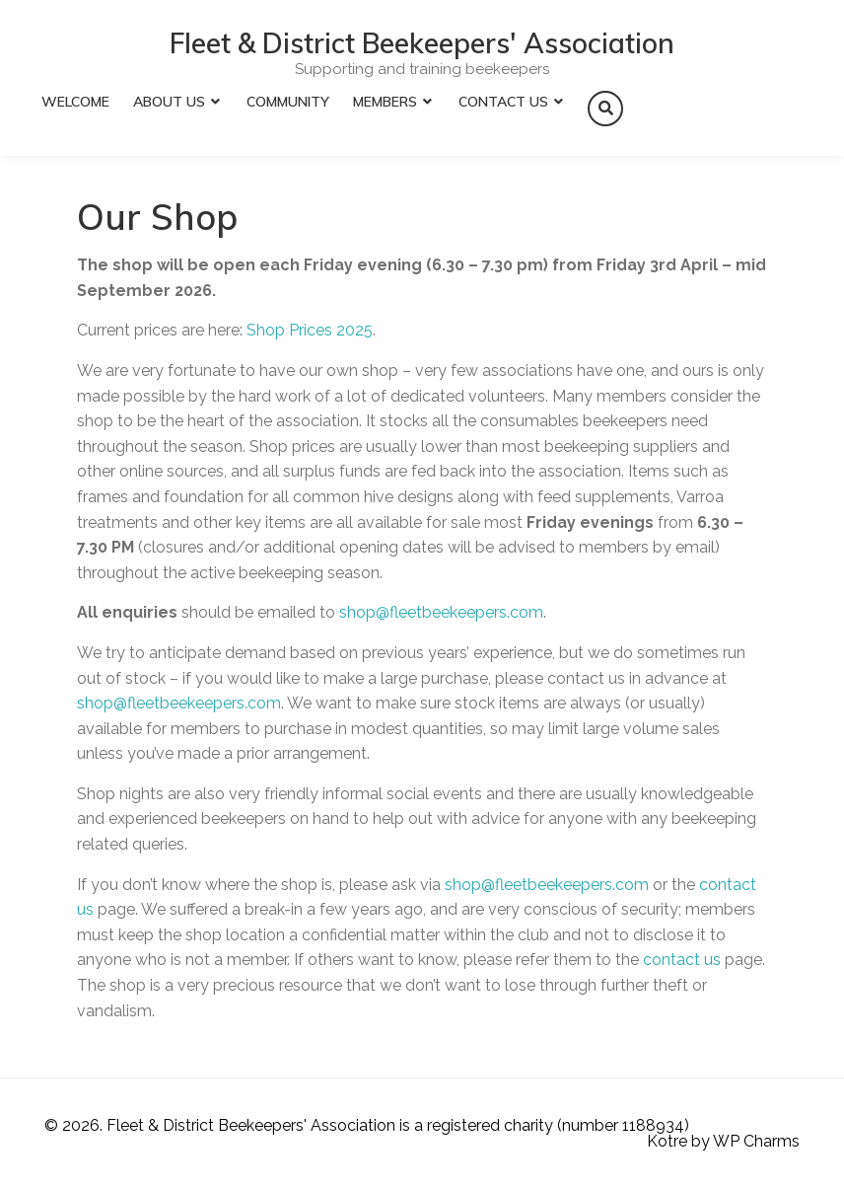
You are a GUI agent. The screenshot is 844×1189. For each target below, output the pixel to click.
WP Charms (756, 1141)
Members (385, 102)
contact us (682, 959)
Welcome (75, 102)
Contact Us (503, 102)
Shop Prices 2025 (309, 330)
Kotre (667, 1141)
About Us (169, 102)
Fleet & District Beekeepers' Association (422, 43)
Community (287, 102)
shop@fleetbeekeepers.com (441, 612)
